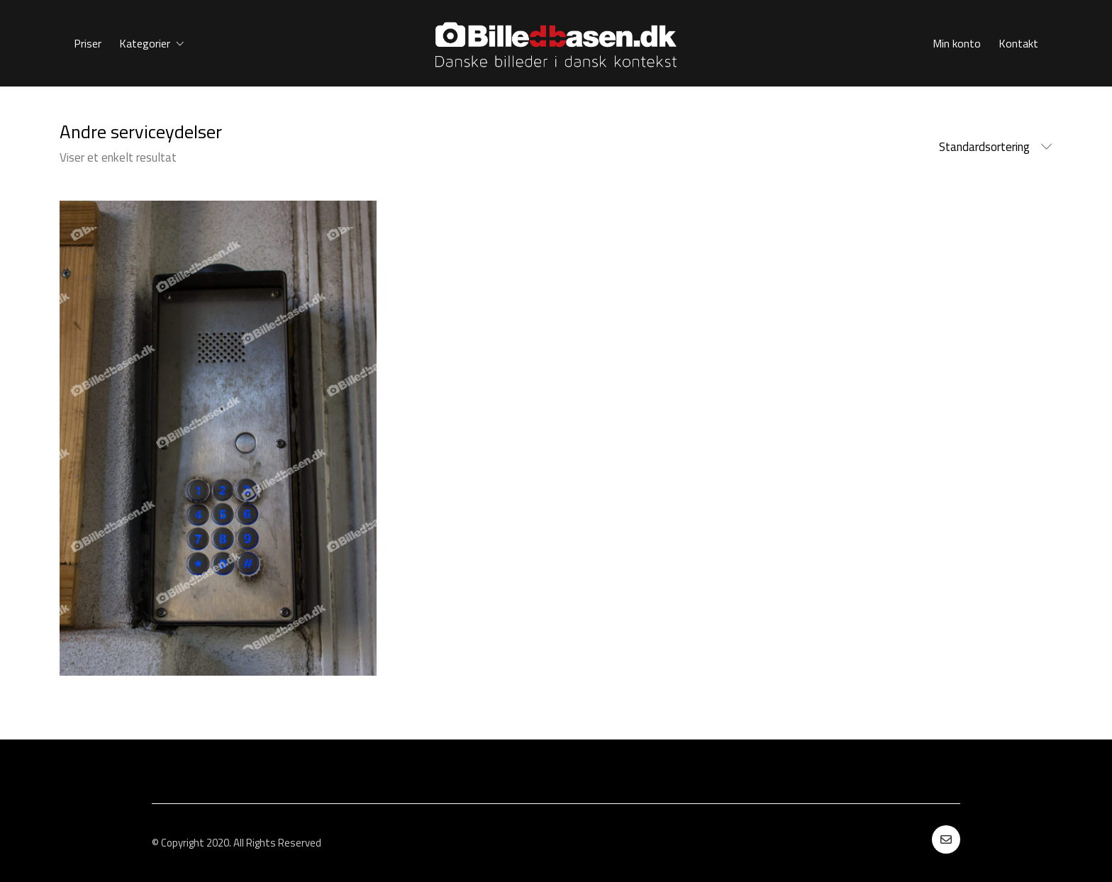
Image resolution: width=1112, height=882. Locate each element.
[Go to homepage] (556, 43)
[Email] (946, 839)
